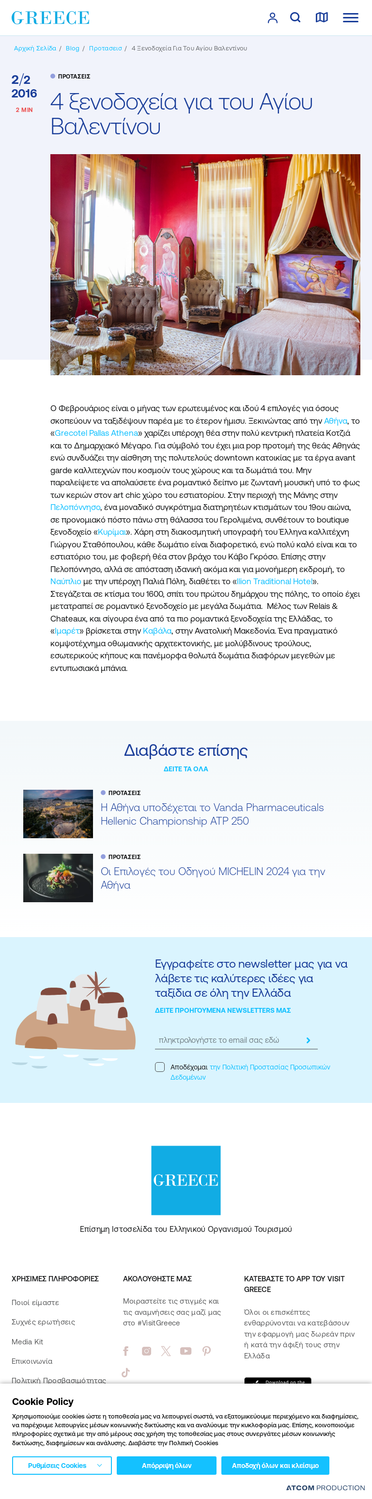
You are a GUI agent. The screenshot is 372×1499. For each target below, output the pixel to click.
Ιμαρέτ (67, 631)
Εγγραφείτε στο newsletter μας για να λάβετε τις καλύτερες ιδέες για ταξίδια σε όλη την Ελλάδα (251, 978)
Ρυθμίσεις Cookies (57, 1465)
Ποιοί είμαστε (35, 1302)
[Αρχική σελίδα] (35, 48)
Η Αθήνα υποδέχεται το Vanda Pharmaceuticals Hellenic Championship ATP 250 (212, 814)
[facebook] (125, 1351)
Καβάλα (157, 631)
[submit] (308, 1040)
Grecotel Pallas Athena (96, 433)
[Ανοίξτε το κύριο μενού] (350, 18)
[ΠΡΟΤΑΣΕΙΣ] (105, 48)
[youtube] (185, 1351)
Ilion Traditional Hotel (274, 581)
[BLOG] (72, 48)
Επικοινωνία (32, 1361)
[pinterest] (206, 1351)
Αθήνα (335, 421)
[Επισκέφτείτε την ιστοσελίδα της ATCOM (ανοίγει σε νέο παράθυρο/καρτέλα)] (325, 1487)
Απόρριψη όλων (167, 1465)
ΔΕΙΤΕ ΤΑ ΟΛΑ (186, 769)
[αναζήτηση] (295, 18)
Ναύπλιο (65, 581)
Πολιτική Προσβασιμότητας (59, 1380)
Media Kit (28, 1342)
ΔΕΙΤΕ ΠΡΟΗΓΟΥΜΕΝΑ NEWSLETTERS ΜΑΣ (223, 1010)
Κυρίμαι (112, 532)
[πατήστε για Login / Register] (272, 18)
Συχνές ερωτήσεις (43, 1322)
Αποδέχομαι (242, 1071)
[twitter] (166, 1351)
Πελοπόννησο (75, 507)
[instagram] (146, 1351)
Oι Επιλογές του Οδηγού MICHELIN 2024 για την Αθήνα (213, 878)
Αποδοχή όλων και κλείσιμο (275, 1465)
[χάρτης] (321, 18)
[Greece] (50, 17)
